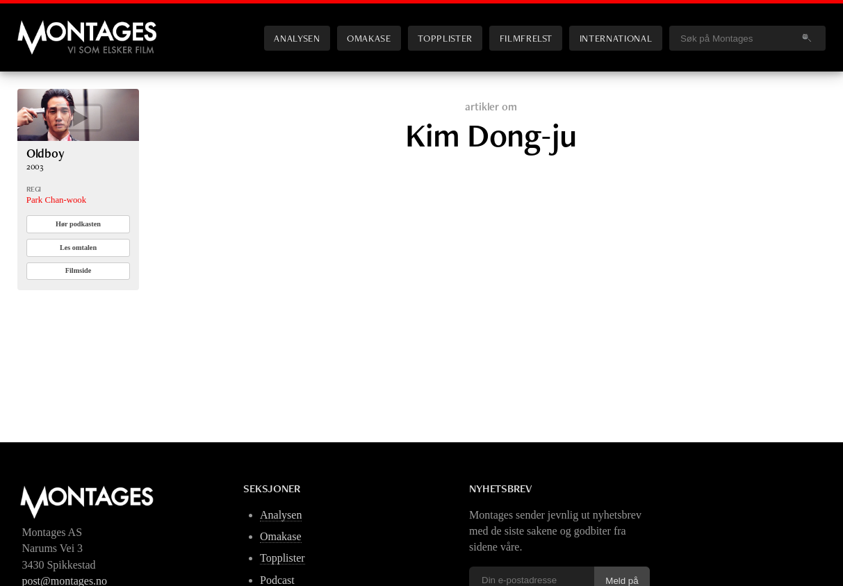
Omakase (369, 37)
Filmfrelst (526, 37)
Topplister (445, 37)
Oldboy (45, 153)
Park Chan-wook (56, 200)
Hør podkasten (78, 224)
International (616, 37)
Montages (40, 27)
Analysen (297, 37)
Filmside (78, 270)
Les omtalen (78, 247)
